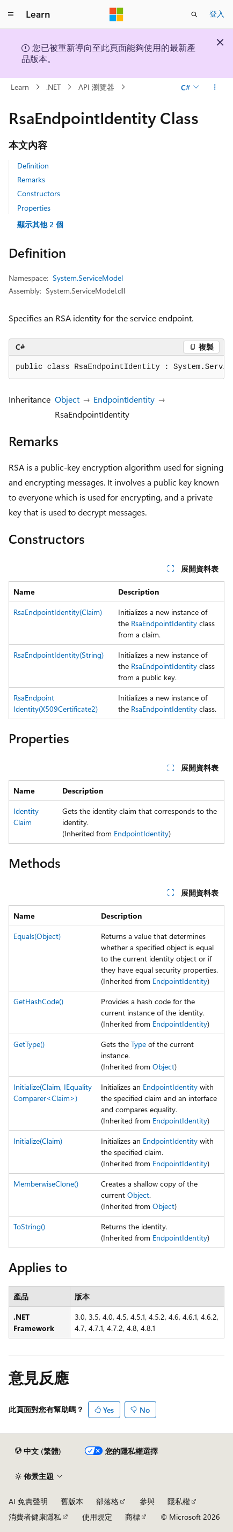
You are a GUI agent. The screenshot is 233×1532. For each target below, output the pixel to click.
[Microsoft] (116, 14)
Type (138, 1044)
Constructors (38, 193)
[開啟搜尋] (194, 14)
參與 (147, 1501)
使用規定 (97, 1517)
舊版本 (72, 1501)
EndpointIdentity (124, 399)
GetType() (29, 1044)
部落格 (107, 1501)
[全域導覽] (10, 14)
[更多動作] (215, 87)
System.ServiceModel (88, 278)
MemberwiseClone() (45, 1184)
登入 (216, 14)
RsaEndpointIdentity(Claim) (57, 612)
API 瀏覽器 (96, 87)
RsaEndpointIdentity (164, 623)
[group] (116, 367)
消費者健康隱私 (35, 1517)
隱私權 (179, 1501)
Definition (33, 165)
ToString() (29, 1226)
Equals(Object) (37, 936)
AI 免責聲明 (28, 1501)
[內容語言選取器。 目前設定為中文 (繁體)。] (38, 1450)
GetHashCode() (38, 1001)
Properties (33, 208)
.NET (53, 87)
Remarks (31, 179)
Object (67, 399)
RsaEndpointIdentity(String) (58, 655)
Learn (20, 87)
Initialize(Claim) (37, 1141)
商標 (132, 1517)
